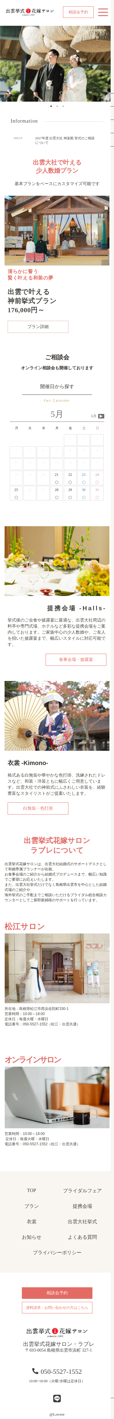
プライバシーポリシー (57, 1252)
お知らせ (31, 1237)
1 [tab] (51, 106)
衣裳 (31, 1221)
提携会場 (82, 1206)
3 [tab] (63, 106)
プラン (31, 1206)
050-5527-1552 (57, 1371)
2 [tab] (57, 106)
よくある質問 (82, 1237)
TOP (31, 1190)
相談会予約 (78, 12)
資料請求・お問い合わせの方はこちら (57, 1308)
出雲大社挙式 (82, 1221)
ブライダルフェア (82, 1190)
